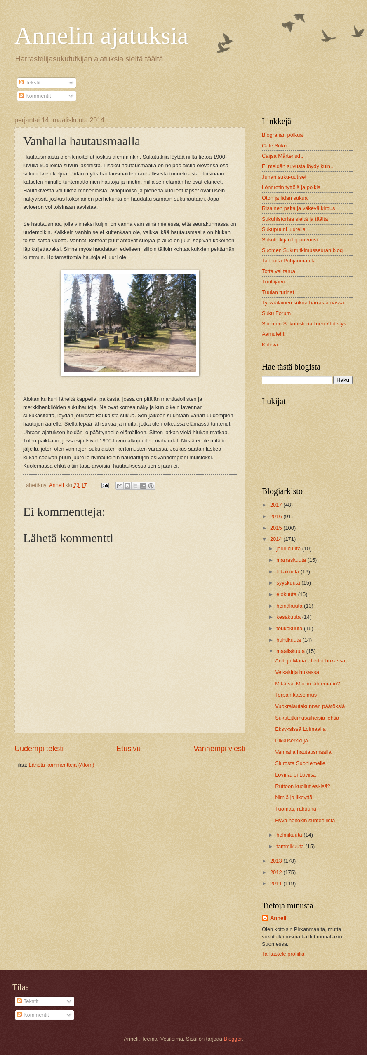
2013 (276, 861)
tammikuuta (290, 846)
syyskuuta (288, 583)
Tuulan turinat (278, 292)
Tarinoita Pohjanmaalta (289, 260)
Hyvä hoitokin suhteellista (305, 820)
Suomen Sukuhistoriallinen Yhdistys (304, 323)
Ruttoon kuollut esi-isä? (302, 786)
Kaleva (270, 345)
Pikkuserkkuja (291, 740)
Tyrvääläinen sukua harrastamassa (303, 302)
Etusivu (128, 748)
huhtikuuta (289, 640)
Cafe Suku (274, 146)
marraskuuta (291, 560)
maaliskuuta (291, 651)
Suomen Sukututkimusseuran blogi (303, 250)
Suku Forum (276, 313)
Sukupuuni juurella (284, 229)
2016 (276, 516)
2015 (276, 528)
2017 (276, 505)
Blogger (233, 1039)
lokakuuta (288, 571)
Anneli (278, 918)
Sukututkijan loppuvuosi (290, 239)
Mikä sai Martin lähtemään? (307, 684)
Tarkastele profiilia (283, 954)
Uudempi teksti (39, 748)
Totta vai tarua (278, 271)
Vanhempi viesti (219, 748)
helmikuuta (289, 835)
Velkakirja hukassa (297, 672)
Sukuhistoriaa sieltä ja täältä (295, 219)
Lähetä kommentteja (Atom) (61, 765)
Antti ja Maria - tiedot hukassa (310, 660)
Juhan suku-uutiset (284, 177)
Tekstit (29, 83)
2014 (276, 539)
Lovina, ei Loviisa (295, 775)
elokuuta (287, 594)
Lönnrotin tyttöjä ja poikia (291, 187)
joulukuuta (289, 548)
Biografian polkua (282, 135)
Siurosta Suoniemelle (300, 763)
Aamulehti (273, 334)
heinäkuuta (290, 606)
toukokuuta (290, 628)
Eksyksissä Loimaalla (300, 729)
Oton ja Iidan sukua (285, 198)
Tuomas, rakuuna (295, 809)
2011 (276, 883)
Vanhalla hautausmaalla (303, 752)
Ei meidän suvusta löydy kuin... (298, 166)
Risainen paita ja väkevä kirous (298, 208)
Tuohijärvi (273, 281)
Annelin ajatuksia (101, 35)
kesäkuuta (289, 617)
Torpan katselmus (296, 695)
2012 (276, 872)
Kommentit (35, 96)
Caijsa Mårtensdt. (282, 156)
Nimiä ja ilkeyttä (293, 797)
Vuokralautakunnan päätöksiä (310, 706)
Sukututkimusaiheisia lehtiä (307, 718)
